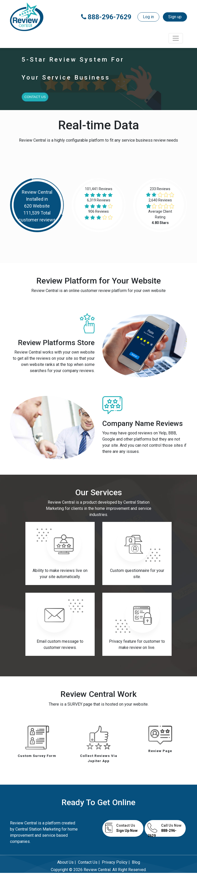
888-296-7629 (106, 17)
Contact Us (35, 97)
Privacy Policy (114, 862)
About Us (65, 862)
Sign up (175, 16)
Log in (148, 16)
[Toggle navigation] (176, 38)
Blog (136, 862)
